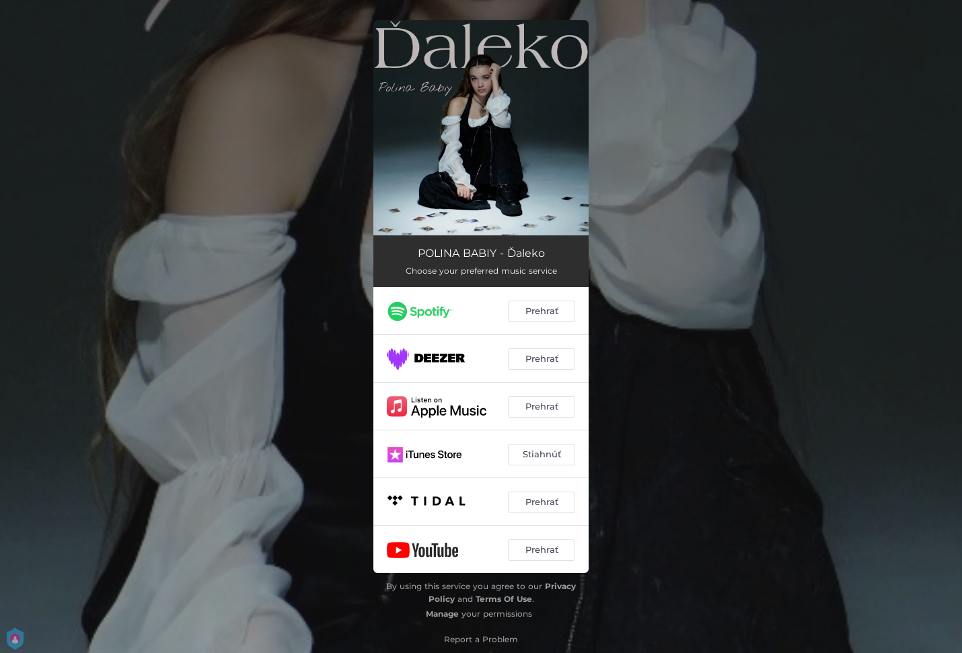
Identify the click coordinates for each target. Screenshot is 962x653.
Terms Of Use (504, 599)
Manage (442, 614)
